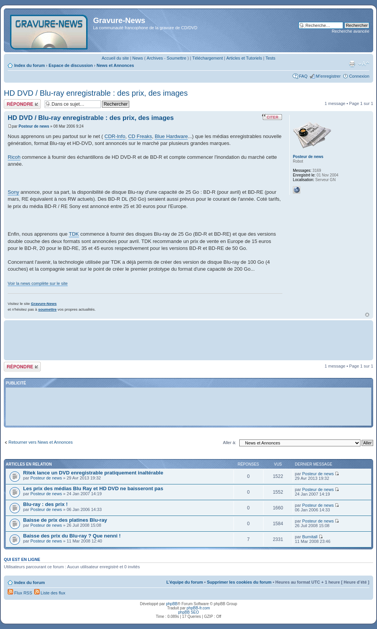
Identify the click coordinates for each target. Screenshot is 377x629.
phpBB (171, 604)
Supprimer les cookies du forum (239, 582)
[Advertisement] (188, 339)
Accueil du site (115, 58)
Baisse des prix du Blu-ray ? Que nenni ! (72, 536)
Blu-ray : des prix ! (45, 504)
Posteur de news (33, 126)
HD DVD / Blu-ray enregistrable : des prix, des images (96, 93)
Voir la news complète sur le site (38, 283)
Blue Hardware (171, 136)
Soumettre (176, 58)
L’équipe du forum (184, 582)
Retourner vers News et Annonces (40, 442)
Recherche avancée (350, 31)
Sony (13, 192)
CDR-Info (115, 136)
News (137, 58)
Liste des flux (49, 593)
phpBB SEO (188, 612)
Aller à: (229, 442)
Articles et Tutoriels (244, 58)
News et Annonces (115, 65)
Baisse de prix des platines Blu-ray (65, 520)
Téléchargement (207, 58)
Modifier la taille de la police (363, 63)
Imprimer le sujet (352, 63)
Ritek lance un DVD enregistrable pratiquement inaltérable (93, 473)
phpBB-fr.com (198, 608)
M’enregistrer (328, 76)
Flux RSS (20, 593)
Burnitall (309, 536)
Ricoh (14, 157)
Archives (155, 58)
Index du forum (29, 65)
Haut (367, 315)
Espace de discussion (70, 65)
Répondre (22, 104)
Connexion (359, 76)
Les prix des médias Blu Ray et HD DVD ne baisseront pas (93, 488)
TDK (74, 234)
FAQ (303, 76)
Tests (270, 58)
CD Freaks (140, 136)
